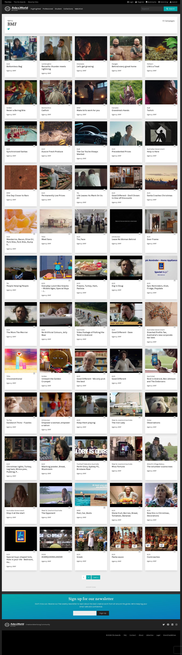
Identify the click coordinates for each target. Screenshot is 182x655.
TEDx (43, 237)
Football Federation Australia (88, 464)
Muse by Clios (33, 2)
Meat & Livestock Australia (122, 420)
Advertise (149, 635)
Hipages (115, 64)
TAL (78, 193)
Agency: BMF (11, 71)
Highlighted (36, 9)
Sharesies (80, 64)
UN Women (116, 237)
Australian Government (156, 149)
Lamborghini (46, 64)
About (141, 635)
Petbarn (150, 64)
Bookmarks (151, 2)
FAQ (125, 635)
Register (139, 2)
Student (58, 9)
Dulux (149, 420)
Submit (173, 2)
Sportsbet (80, 330)
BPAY (78, 108)
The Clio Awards (20, 2)
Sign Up (103, 613)
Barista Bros (46, 108)
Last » (95, 577)
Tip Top (9, 420)
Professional (48, 9)
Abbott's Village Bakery (155, 464)
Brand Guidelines (169, 635)
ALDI (8, 64)
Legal (158, 635)
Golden (9, 108)
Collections (68, 9)
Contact (133, 635)
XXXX (44, 554)
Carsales (115, 108)
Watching (163, 2)
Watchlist (79, 9)
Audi (148, 108)
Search (170, 9)
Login (130, 2)
